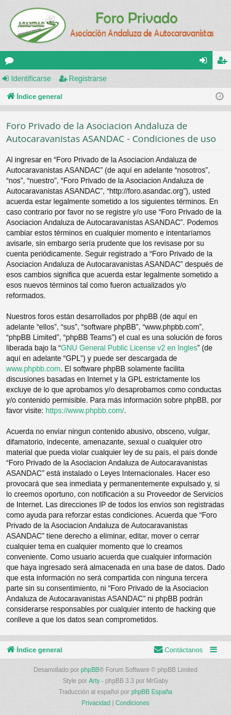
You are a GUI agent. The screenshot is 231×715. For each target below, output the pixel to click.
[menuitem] (178, 650)
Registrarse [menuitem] (224, 62)
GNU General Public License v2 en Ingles (129, 348)
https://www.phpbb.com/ (85, 410)
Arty (94, 680)
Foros (11, 62)
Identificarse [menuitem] (206, 62)
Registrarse (88, 78)
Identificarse (31, 78)
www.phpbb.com (33, 369)
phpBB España (151, 692)
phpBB (90, 669)
